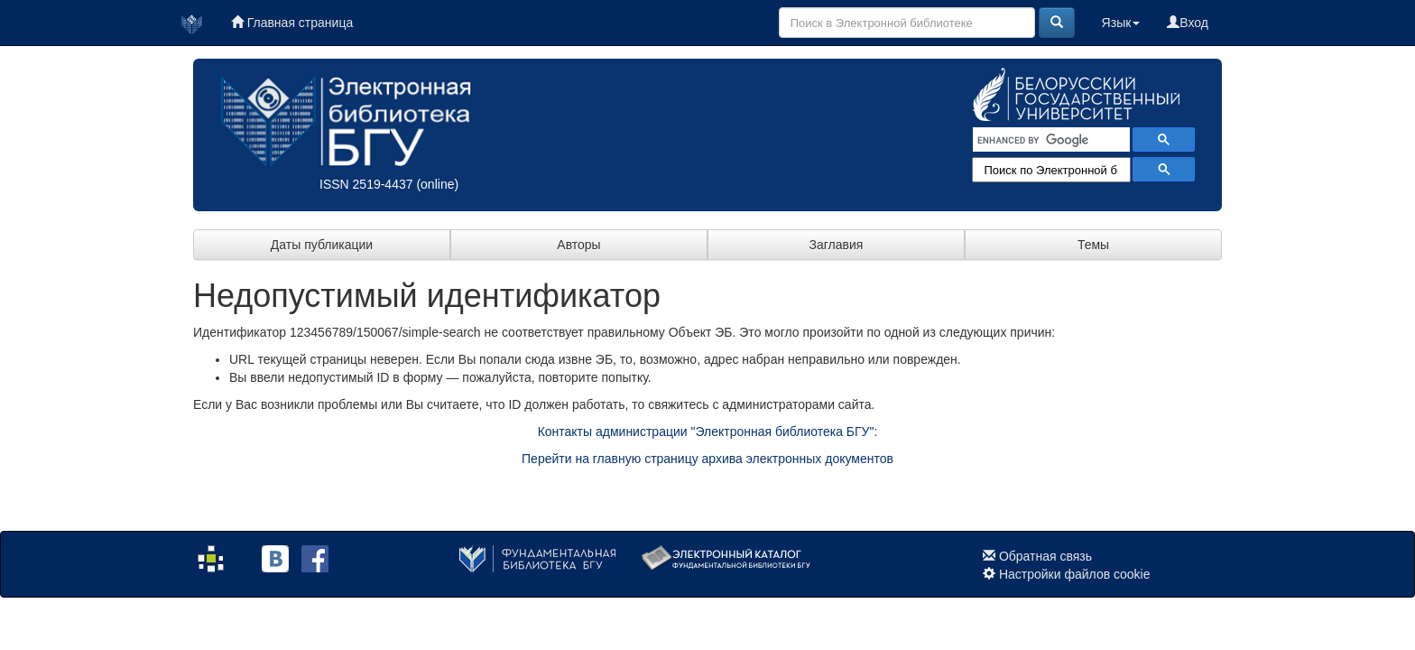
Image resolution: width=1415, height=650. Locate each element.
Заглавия (836, 244)
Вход (1187, 22)
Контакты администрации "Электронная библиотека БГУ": (708, 431)
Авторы (578, 244)
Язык (1121, 22)
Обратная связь (1045, 556)
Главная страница (292, 22)
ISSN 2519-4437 (366, 184)
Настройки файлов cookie (1075, 574)
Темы (1093, 244)
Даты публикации (322, 244)
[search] (1049, 140)
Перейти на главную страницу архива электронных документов (707, 458)
